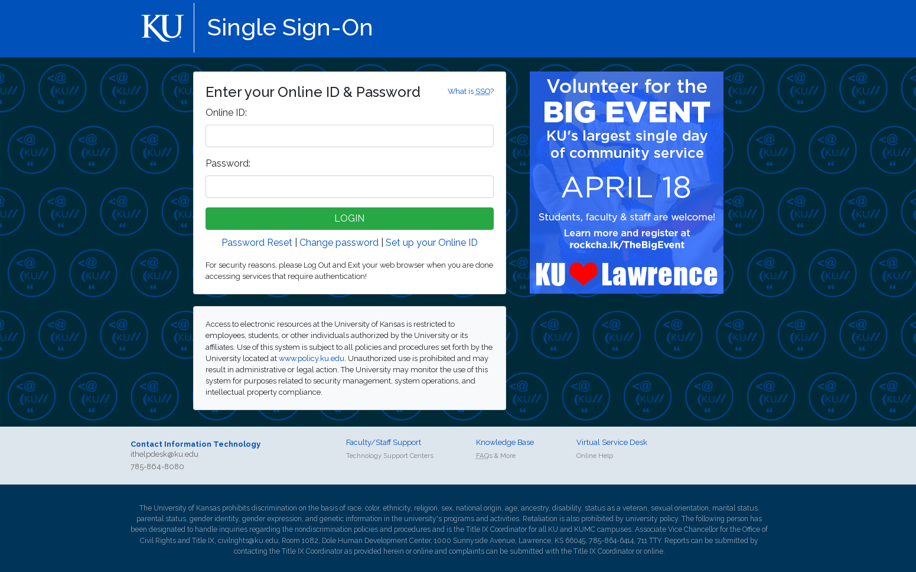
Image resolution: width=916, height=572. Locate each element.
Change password (339, 242)
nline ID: (226, 112)
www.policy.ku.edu (311, 358)
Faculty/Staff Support (383, 442)
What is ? (471, 91)
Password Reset (256, 242)
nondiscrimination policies (336, 529)
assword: (228, 163)
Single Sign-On (290, 27)
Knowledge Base (505, 442)
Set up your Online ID (432, 242)
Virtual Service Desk (611, 442)
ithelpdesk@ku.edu (164, 454)
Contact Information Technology (195, 444)
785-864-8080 (157, 466)
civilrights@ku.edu (248, 541)
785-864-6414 (611, 541)
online (423, 551)
